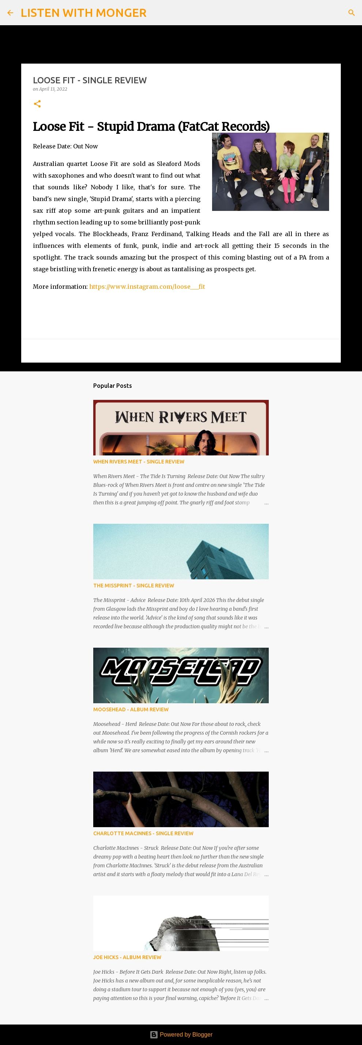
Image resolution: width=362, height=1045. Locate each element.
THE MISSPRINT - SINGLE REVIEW (133, 585)
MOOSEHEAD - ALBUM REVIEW (131, 709)
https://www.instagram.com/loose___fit (147, 286)
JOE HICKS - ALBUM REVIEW (127, 957)
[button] (37, 104)
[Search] (156, 13)
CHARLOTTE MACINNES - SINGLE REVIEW (143, 833)
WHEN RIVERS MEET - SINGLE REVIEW (138, 462)
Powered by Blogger (181, 1034)
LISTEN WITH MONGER (83, 12)
